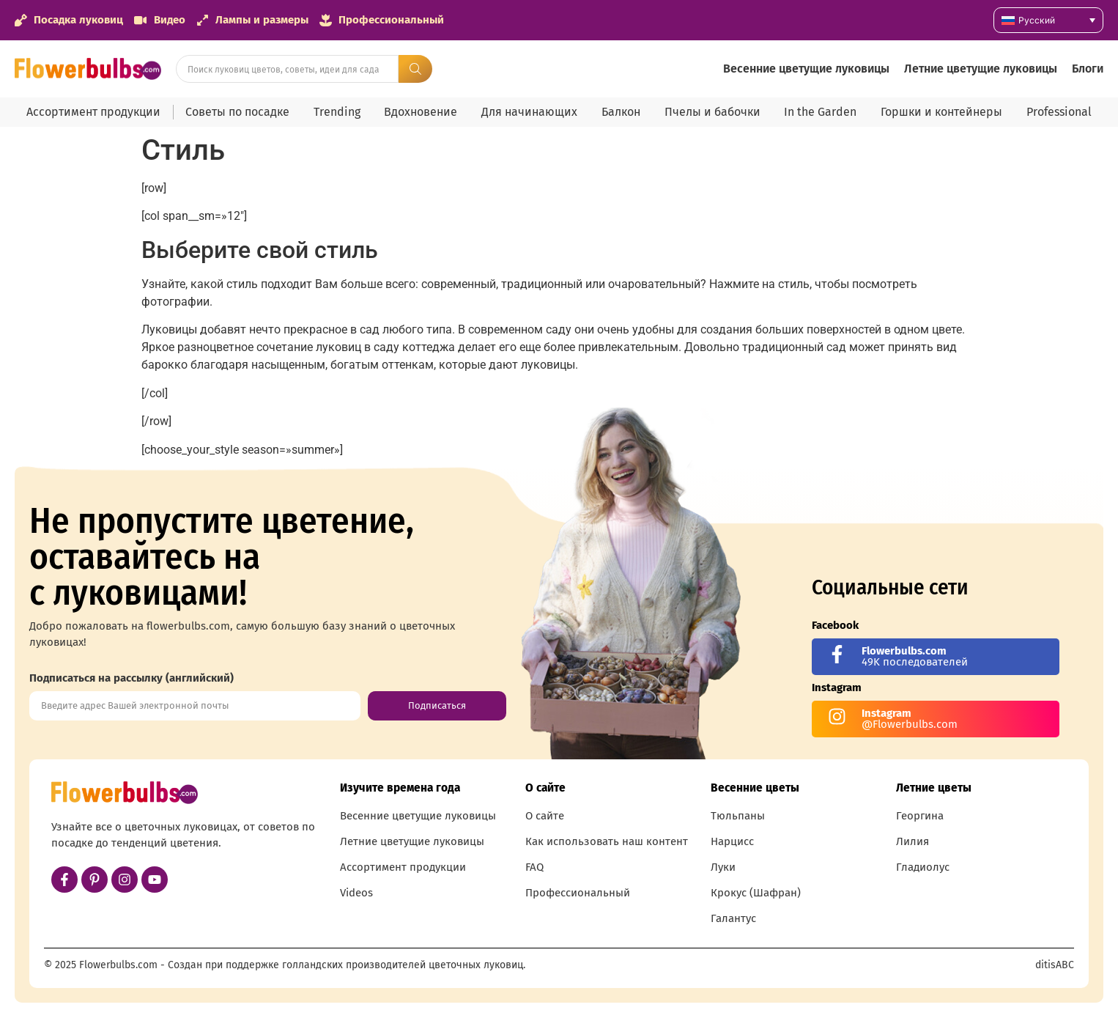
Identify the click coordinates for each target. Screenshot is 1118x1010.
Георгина (920, 815)
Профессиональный (577, 892)
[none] (1048, 20)
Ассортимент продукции (93, 112)
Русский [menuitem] (1036, 20)
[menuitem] (1048, 20)
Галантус (733, 918)
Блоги (1087, 68)
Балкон (620, 112)
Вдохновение (420, 112)
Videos (356, 892)
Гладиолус (922, 867)
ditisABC (1054, 965)
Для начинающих (529, 112)
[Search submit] (415, 69)
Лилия (912, 841)
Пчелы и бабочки (712, 112)
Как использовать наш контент (606, 841)
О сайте (544, 815)
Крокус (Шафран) (756, 892)
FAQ (534, 867)
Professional (1059, 112)
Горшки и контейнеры (941, 112)
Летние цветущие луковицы (980, 68)
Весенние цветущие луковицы (806, 68)
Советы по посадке (237, 112)
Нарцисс (732, 841)
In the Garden (820, 112)
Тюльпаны (738, 815)
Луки (723, 867)
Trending (337, 112)
